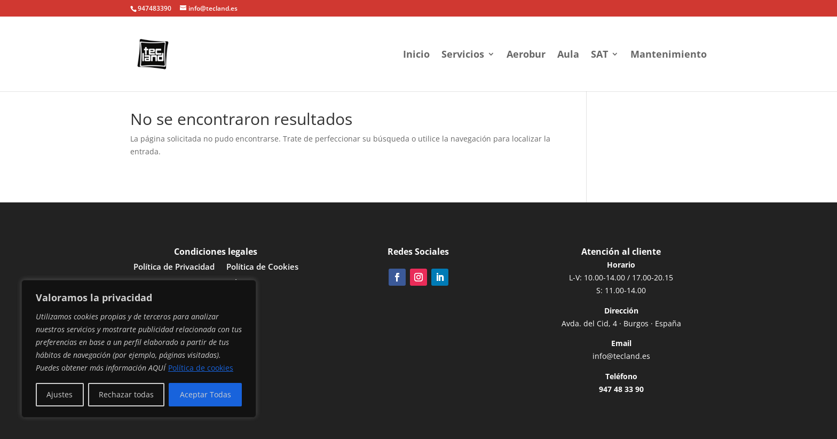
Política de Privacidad (174, 267)
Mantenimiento (668, 55)
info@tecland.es (621, 356)
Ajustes (59, 394)
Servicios (462, 55)
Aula (568, 55)
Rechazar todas (126, 394)
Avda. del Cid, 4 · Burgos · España (621, 323)
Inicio (416, 55)
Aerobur (526, 55)
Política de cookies (200, 368)
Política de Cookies (262, 267)
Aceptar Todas (205, 394)
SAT (599, 55)
